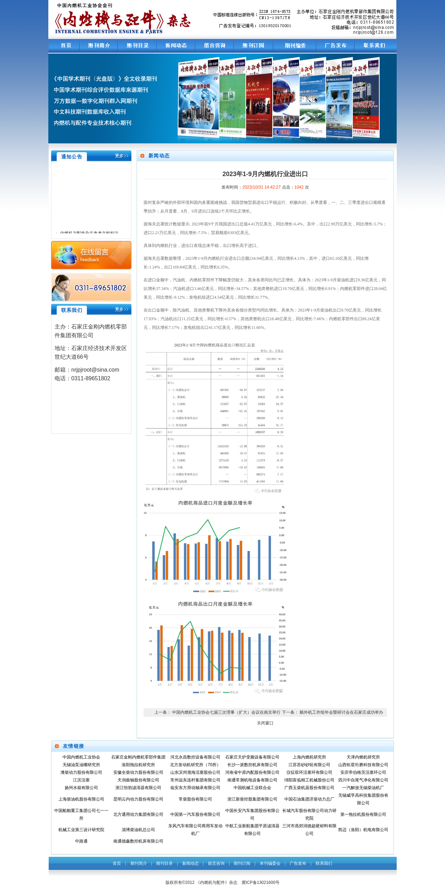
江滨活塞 (81, 780)
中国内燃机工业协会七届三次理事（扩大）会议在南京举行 (226, 712)
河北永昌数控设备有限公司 (195, 757)
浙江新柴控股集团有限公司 (252, 799)
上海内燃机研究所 (309, 757)
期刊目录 (164, 863)
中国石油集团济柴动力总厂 (309, 799)
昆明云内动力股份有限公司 (138, 799)
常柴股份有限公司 (195, 799)
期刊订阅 (242, 863)
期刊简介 (138, 863)
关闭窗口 (265, 723)
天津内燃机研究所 (363, 757)
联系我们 (324, 863)
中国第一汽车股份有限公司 (195, 814)
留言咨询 (216, 863)
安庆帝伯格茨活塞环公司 (363, 772)
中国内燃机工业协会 (81, 757)
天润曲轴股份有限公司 (138, 780)
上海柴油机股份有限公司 (81, 799)
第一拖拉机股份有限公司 (363, 814)
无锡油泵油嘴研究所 (81, 764)
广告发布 (298, 863)
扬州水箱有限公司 (81, 787)
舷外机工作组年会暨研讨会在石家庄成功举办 (341, 712)
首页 (117, 863)
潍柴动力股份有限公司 (81, 772)
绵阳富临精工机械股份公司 (309, 780)
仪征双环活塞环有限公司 (309, 772)
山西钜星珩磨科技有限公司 (363, 764)
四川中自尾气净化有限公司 (363, 780)
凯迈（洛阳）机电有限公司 (363, 829)
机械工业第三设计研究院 (81, 829)
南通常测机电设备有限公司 (252, 780)
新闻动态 (190, 863)
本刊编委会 (270, 863)
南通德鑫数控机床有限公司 (138, 841)
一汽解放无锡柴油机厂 (363, 787)
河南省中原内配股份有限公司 (252, 772)
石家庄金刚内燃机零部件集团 (138, 757)
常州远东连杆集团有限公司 (195, 780)
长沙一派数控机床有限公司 (252, 764)
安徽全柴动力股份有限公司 (138, 772)
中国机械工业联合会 (252, 787)
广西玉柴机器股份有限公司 (309, 787)
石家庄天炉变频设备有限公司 (252, 757)
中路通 (81, 841)
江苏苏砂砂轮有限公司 (309, 764)
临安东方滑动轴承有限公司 (195, 787)
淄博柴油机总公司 (138, 829)
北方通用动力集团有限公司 (138, 814)
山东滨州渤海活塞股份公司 (195, 772)
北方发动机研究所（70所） (195, 764)
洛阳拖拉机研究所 (138, 764)
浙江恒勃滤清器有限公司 (138, 787)
